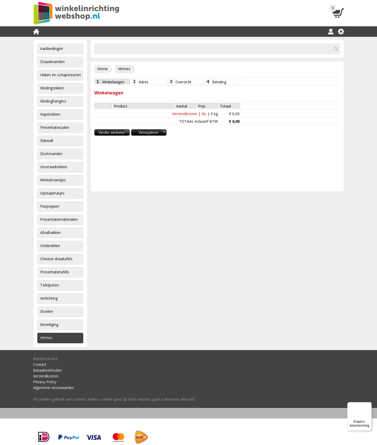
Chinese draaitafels (56, 258)
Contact (40, 364)
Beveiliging (49, 324)
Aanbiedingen (51, 48)
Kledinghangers (53, 101)
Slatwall (46, 140)
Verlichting (49, 298)
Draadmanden (52, 61)
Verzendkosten (184, 113)
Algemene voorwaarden (53, 387)
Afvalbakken (50, 232)
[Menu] (368, 405)
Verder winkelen (112, 132)
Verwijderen (149, 132)
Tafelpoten (49, 285)
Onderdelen (50, 245)
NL (204, 113)
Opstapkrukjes (52, 193)
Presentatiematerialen (59, 219)
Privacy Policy (44, 381)
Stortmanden (51, 153)
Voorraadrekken (53, 166)
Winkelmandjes (53, 179)
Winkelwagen (113, 81)
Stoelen (46, 311)
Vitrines (46, 337)
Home (102, 68)
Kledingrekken (52, 87)
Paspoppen (49, 206)
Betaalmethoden (47, 370)
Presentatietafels (54, 271)
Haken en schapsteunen (60, 74)
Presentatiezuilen (54, 127)
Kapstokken (50, 114)
